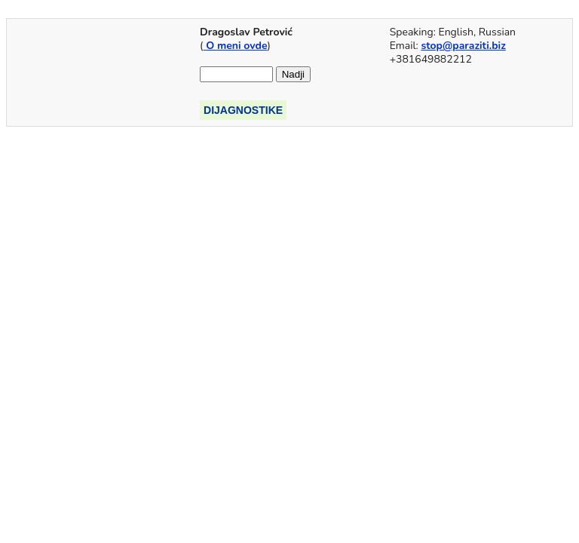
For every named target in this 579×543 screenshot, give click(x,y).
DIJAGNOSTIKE (243, 110)
